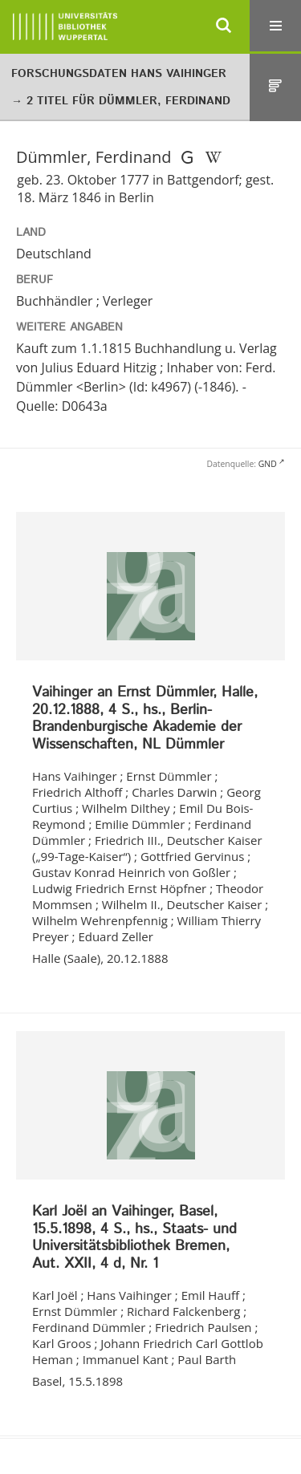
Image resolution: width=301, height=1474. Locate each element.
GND (267, 463)
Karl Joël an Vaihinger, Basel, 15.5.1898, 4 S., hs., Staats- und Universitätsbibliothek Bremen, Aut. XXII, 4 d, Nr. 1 (134, 1238)
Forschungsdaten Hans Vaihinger (118, 74)
